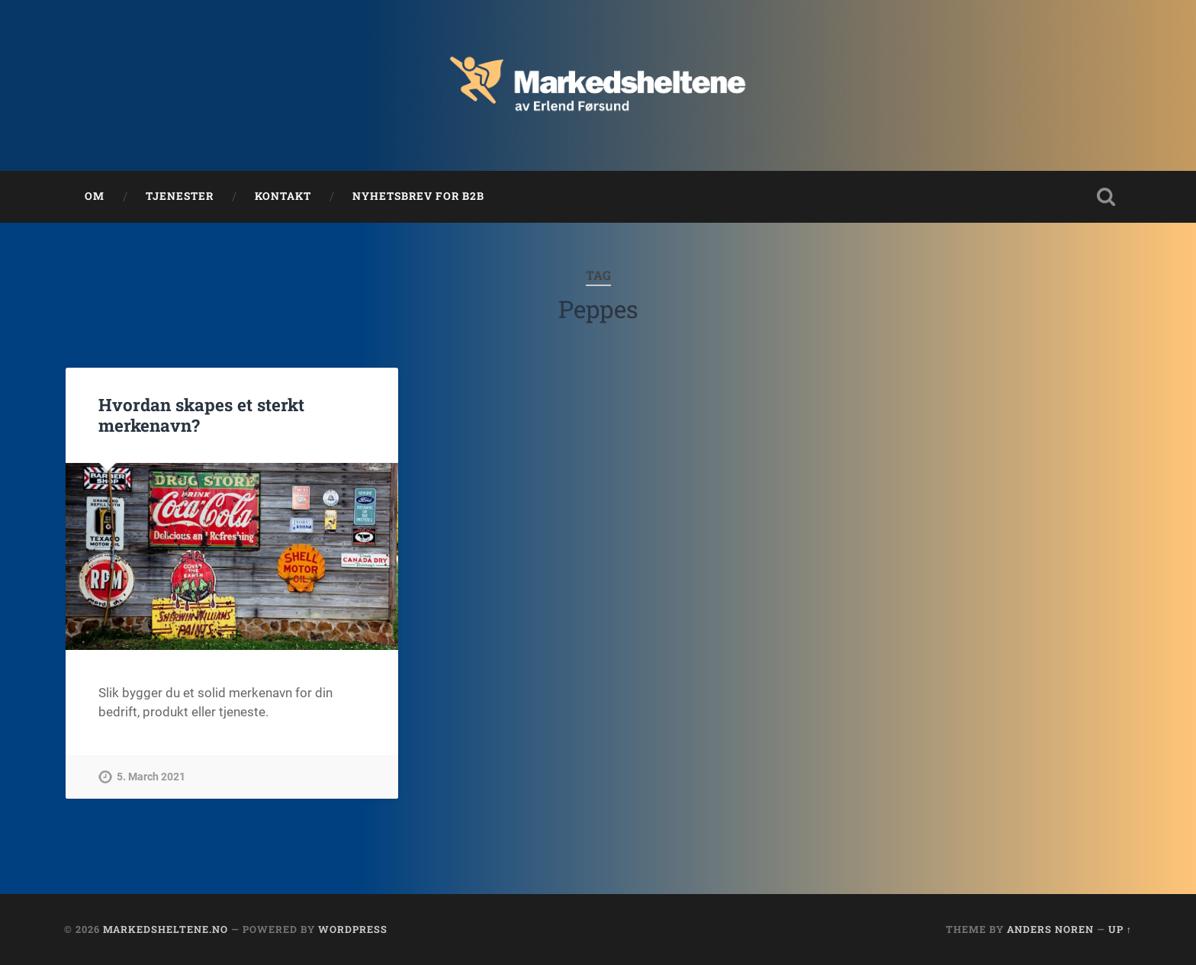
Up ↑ (1120, 929)
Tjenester (180, 196)
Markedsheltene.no (165, 929)
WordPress (352, 929)
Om (94, 196)
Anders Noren (1050, 929)
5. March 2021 (151, 776)
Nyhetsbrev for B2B (418, 196)
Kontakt (283, 196)
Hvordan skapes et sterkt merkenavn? (201, 414)
